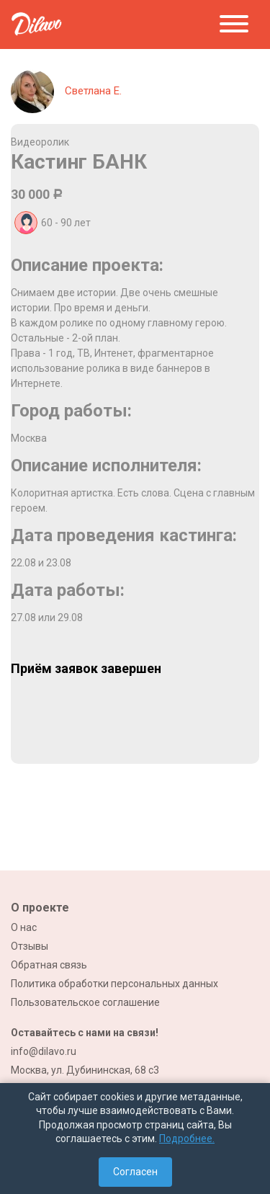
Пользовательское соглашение (85, 1002)
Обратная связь (49, 965)
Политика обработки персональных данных (114, 983)
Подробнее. (187, 1138)
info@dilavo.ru (43, 1051)
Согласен (135, 1171)
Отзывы (29, 946)
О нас (24, 927)
